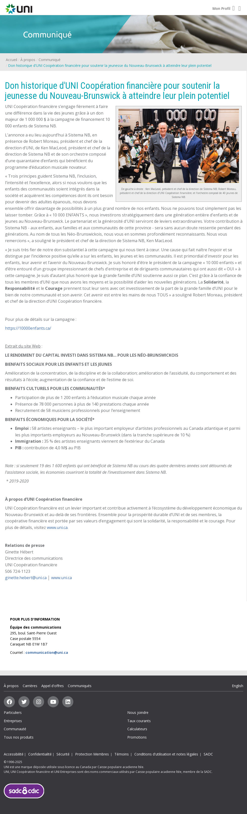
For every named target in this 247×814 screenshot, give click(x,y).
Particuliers (13, 712)
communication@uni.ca (46, 652)
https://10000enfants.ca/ (28, 328)
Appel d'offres (52, 685)
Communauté (15, 728)
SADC (208, 754)
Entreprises (13, 720)
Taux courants (139, 720)
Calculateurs (137, 728)
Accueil (11, 59)
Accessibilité (13, 754)
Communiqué (49, 59)
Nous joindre (137, 712)
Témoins (121, 754)
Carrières (30, 685)
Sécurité (63, 754)
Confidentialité (40, 754)
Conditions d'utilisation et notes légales (166, 754)
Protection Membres (92, 754)
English (237, 685)
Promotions (137, 737)
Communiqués (79, 685)
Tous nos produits (19, 737)
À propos (27, 59)
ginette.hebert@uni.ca (26, 577)
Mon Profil (223, 8)
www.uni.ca (57, 527)
